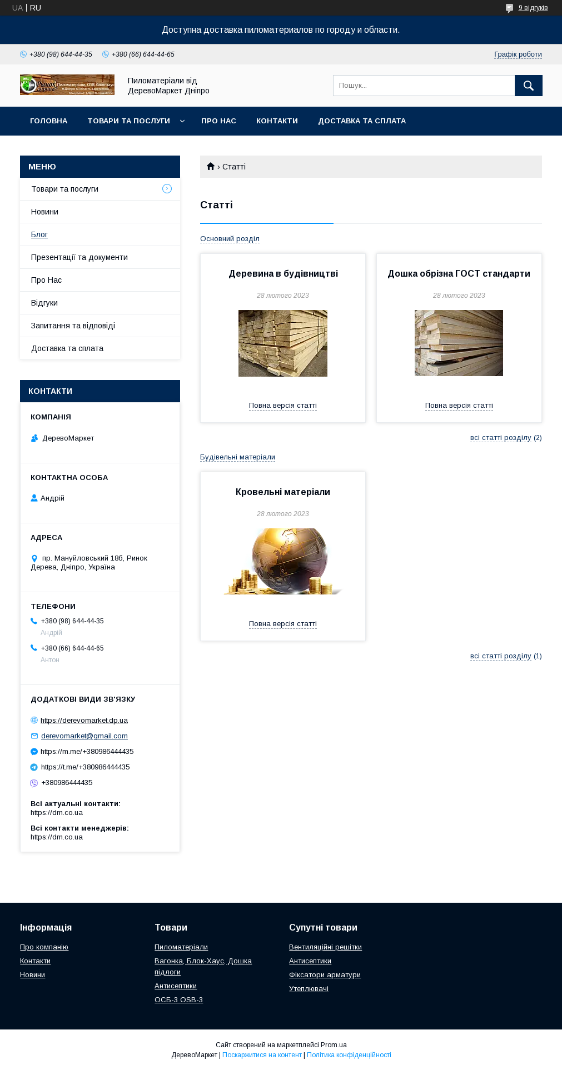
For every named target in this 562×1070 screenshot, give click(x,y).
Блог (39, 234)
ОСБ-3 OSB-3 (179, 1000)
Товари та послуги (128, 121)
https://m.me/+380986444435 (87, 751)
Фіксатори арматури (325, 975)
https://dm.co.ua (57, 812)
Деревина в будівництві (283, 273)
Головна (48, 121)
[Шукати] (529, 85)
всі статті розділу (500, 437)
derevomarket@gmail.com (84, 736)
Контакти (277, 121)
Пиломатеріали (181, 947)
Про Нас (218, 121)
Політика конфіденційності (349, 1055)
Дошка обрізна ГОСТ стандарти (458, 273)
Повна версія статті (283, 405)
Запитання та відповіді (73, 325)
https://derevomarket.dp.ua (84, 720)
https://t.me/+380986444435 (85, 767)
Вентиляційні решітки (325, 947)
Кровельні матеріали (283, 492)
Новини (44, 211)
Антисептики (176, 986)
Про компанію (44, 947)
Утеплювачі (309, 988)
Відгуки (44, 302)
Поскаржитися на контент (262, 1055)
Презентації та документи (79, 257)
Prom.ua (334, 1045)
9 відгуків (533, 8)
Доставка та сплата (362, 121)
